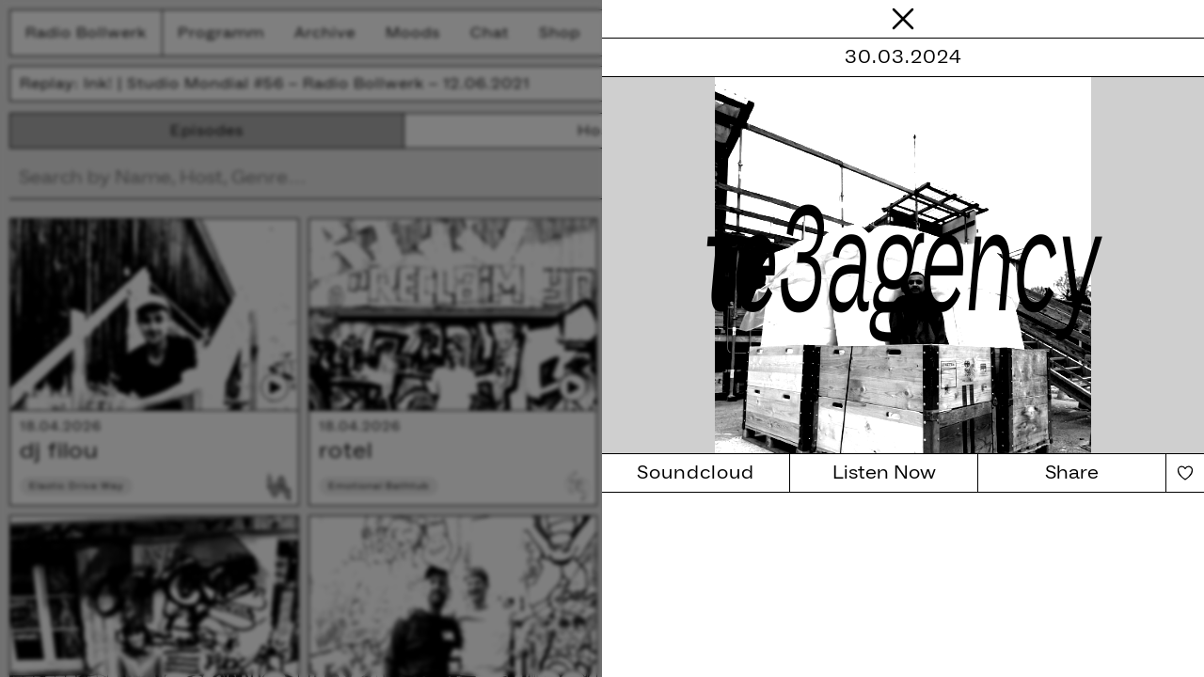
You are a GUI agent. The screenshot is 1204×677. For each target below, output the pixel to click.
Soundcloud (695, 473)
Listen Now (884, 473)
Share (1072, 473)
